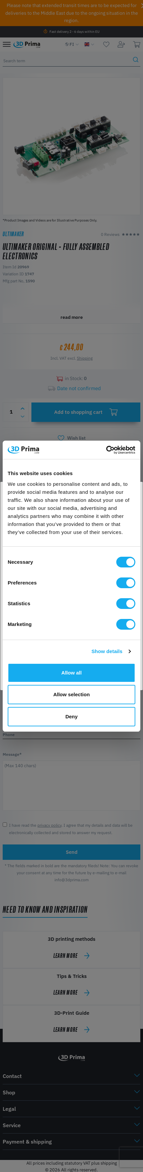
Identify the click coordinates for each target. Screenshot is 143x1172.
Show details (107, 651)
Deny (71, 716)
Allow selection (71, 694)
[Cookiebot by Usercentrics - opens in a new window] (106, 450)
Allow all (71, 672)
